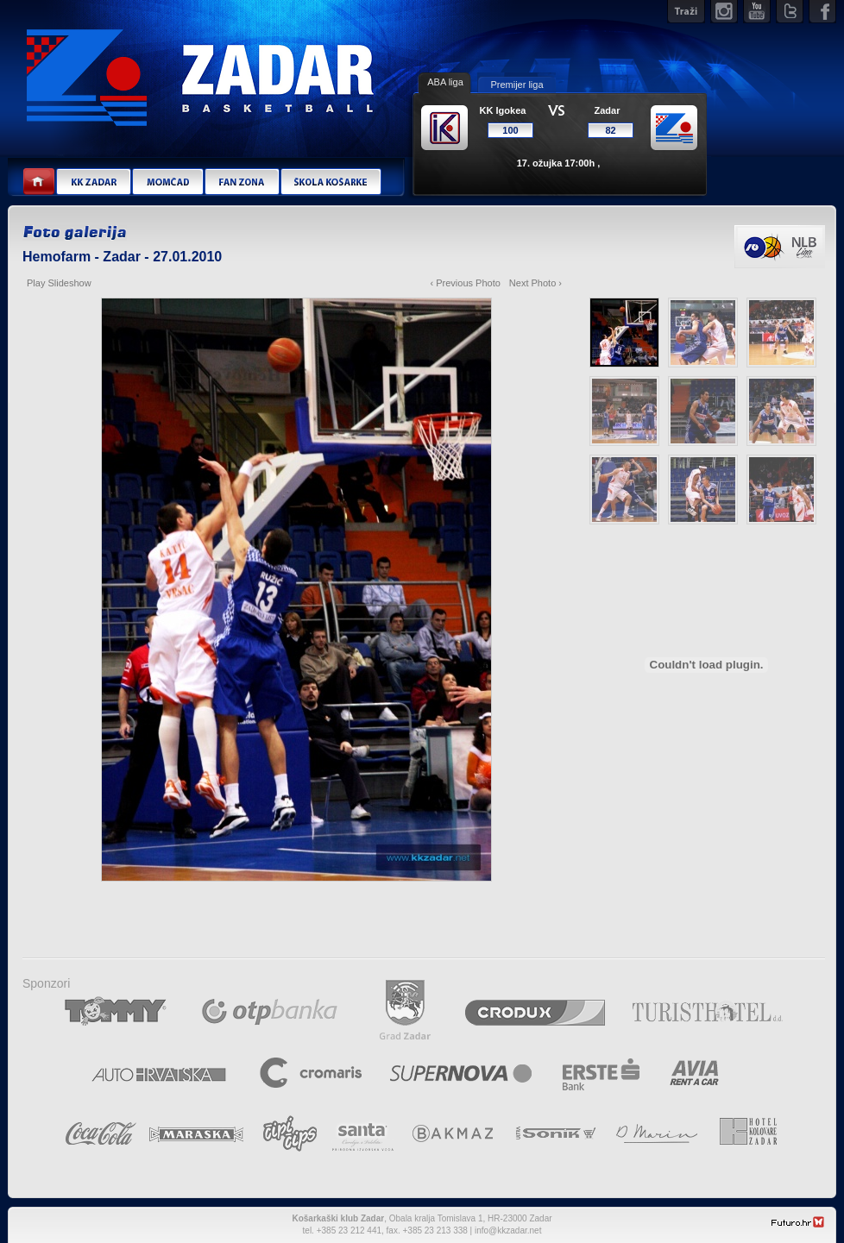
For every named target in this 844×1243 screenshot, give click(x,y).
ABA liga (445, 82)
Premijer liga (516, 84)
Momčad (167, 182)
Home (39, 182)
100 (510, 130)
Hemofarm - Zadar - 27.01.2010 (122, 256)
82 (610, 130)
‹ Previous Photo (466, 283)
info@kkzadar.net (508, 1230)
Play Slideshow (59, 283)
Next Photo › (535, 283)
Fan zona (242, 182)
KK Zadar (93, 182)
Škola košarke (331, 182)
